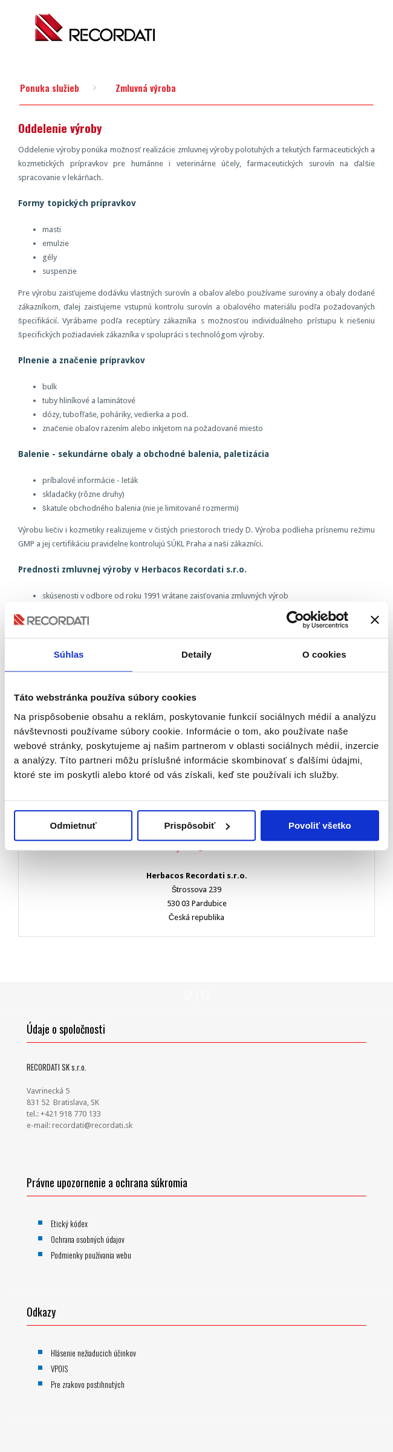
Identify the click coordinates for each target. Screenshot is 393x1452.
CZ (205, 995)
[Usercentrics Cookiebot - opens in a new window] (295, 620)
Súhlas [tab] (69, 654)
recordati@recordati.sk (92, 1125)
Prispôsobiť (197, 825)
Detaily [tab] (196, 654)
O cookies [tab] (324, 654)
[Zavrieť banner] (375, 619)
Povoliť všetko (319, 825)
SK (188, 995)
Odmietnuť (73, 825)
